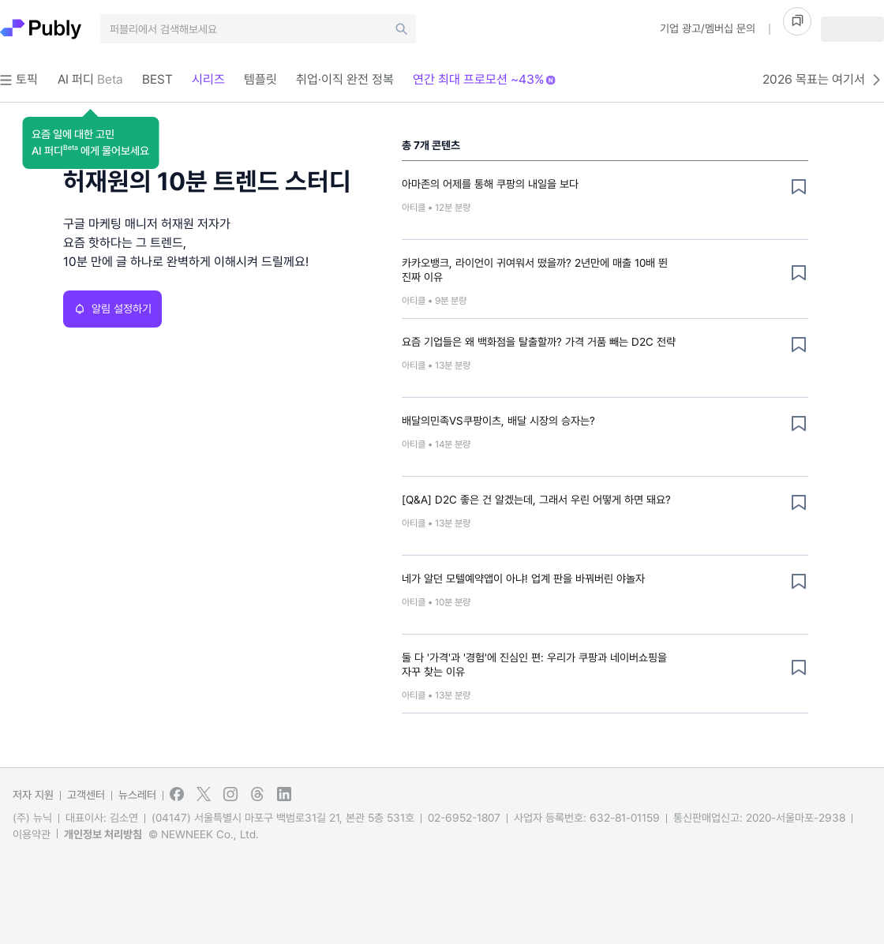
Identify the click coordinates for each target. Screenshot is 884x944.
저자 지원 (33, 795)
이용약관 (32, 834)
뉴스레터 (137, 795)
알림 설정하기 (112, 308)
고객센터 (86, 795)
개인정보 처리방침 (103, 834)
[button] (90, 143)
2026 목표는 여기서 (823, 80)
